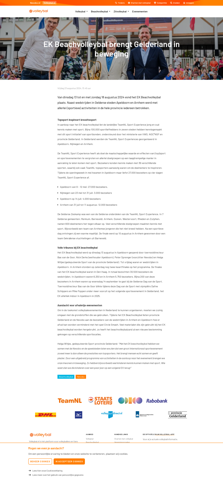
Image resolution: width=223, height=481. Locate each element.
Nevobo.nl (35, 2)
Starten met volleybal (123, 439)
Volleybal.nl (49, 2)
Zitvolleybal (120, 11)
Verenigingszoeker (122, 442)
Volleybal (80, 11)
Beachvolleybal (99, 11)
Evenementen (139, 11)
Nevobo (81, 376)
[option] (45, 414)
